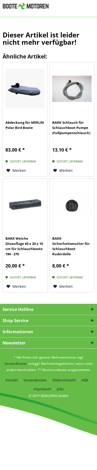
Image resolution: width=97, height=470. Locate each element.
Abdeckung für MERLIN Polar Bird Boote (24, 125)
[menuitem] (13, 380)
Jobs (60, 389)
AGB (84, 380)
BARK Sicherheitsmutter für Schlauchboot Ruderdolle (71, 246)
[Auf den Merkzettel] (16, 170)
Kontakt (11, 380)
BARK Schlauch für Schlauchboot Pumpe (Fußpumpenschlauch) (71, 127)
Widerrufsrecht (64, 380)
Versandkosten (16, 363)
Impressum (42, 389)
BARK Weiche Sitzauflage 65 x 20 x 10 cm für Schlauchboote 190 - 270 (24, 246)
